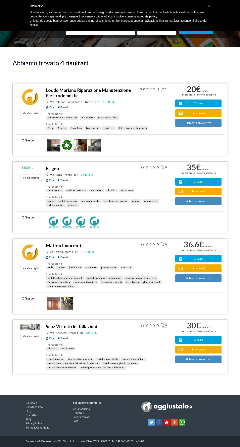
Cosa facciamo (34, 406)
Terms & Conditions (37, 427)
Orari (50, 107)
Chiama (198, 103)
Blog (28, 411)
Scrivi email (198, 113)
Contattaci (32, 415)
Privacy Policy (34, 423)
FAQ (28, 419)
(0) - (158, 89)
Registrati (78, 412)
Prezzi (63, 107)
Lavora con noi (81, 417)
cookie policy (148, 16)
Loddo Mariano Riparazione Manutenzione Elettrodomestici (88, 92)
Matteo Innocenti (63, 245)
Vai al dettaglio (31, 113)
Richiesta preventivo (198, 122)
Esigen (52, 168)
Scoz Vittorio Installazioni (71, 326)
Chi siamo (31, 402)
